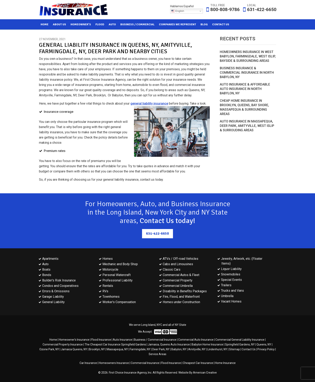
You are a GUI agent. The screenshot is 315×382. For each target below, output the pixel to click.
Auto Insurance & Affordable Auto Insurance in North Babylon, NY (245, 89)
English (177, 11)
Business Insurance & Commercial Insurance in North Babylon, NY (247, 72)
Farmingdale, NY (140, 349)
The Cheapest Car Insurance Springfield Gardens (115, 344)
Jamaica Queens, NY (74, 349)
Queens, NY (264, 344)
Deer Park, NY (161, 349)
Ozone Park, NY (49, 349)
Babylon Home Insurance (207, 344)
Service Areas (157, 354)
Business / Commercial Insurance (155, 339)
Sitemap (234, 349)
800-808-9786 (225, 9)
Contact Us (249, 349)
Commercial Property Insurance (63, 344)
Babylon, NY (178, 349)
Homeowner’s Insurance (74, 339)
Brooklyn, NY (97, 349)
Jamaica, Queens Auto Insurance (169, 344)
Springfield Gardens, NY (240, 344)
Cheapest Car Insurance (198, 363)
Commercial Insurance (145, 363)
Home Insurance (225, 363)
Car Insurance (88, 363)
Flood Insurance (101, 339)
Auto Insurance (122, 339)
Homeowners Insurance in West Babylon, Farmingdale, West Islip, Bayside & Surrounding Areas (248, 56)
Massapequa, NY (117, 349)
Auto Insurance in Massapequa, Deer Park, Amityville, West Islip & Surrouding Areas (247, 125)
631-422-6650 (261, 9)
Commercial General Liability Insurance (239, 339)
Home (53, 339)
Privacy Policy (266, 349)
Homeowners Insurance (114, 363)
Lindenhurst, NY (217, 349)
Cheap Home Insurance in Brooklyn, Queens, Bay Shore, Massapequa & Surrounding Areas (244, 107)
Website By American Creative (197, 372)
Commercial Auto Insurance (196, 339)
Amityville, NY (197, 349)
